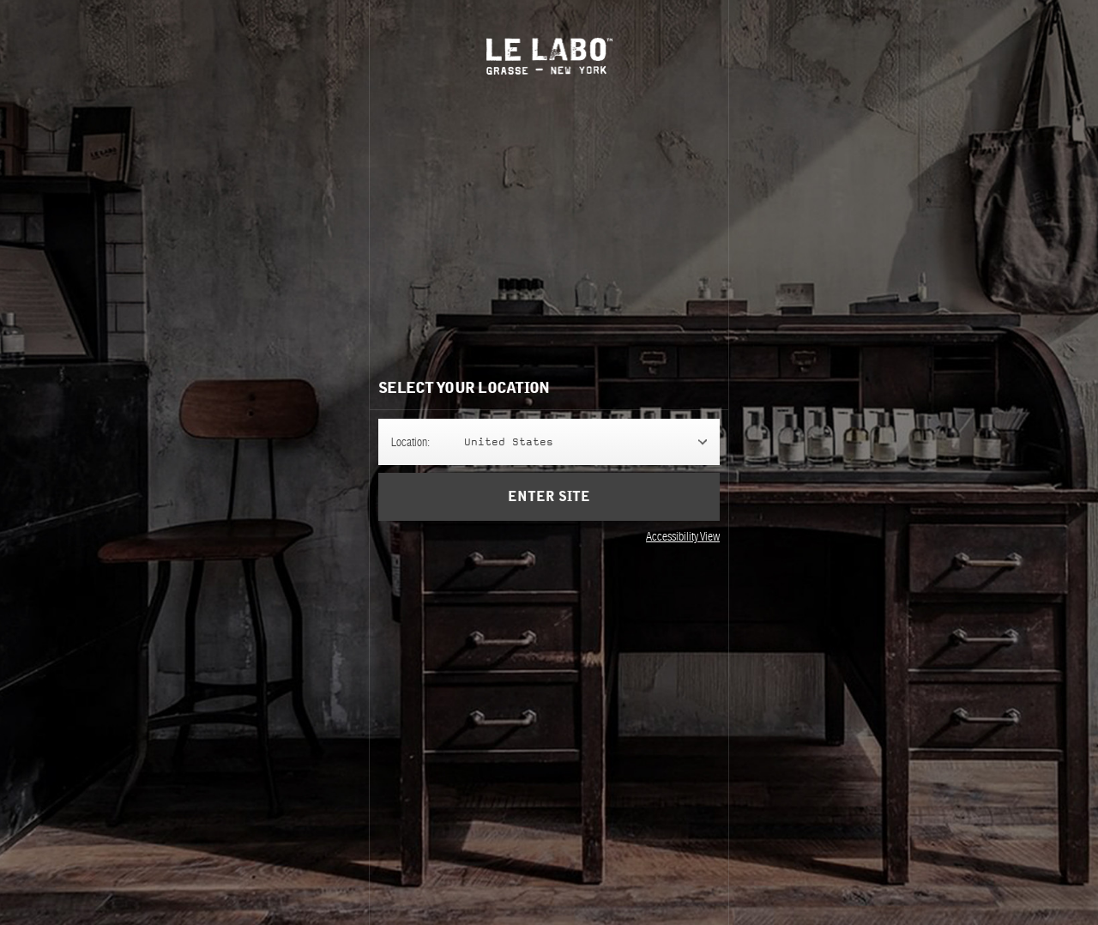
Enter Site (549, 497)
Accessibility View (683, 536)
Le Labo (549, 56)
